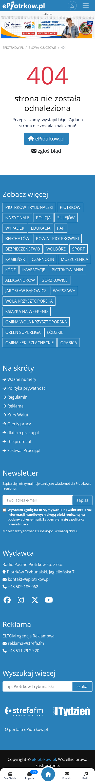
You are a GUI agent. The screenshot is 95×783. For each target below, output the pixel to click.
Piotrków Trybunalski (29, 207)
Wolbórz (56, 249)
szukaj (82, 686)
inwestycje (33, 270)
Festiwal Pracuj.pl (23, 450)
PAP (61, 228)
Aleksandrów (20, 280)
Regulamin (17, 397)
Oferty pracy (19, 424)
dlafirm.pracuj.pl (23, 432)
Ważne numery (21, 379)
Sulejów (66, 218)
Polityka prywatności (27, 388)
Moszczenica (74, 259)
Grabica (68, 343)
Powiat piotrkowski (57, 238)
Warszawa (64, 290)
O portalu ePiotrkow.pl (26, 729)
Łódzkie (55, 332)
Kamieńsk (15, 259)
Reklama (15, 406)
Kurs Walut (17, 415)
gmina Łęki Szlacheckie (29, 343)
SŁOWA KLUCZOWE (42, 47)
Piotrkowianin (67, 270)
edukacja (40, 228)
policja (43, 218)
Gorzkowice (55, 280)
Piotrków (70, 207)
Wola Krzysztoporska (29, 301)
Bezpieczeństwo (22, 249)
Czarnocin (43, 259)
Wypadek (14, 228)
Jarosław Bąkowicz (25, 290)
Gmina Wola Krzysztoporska (36, 322)
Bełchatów (17, 238)
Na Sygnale (17, 218)
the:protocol (19, 441)
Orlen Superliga (23, 332)
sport (78, 249)
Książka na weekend (26, 311)
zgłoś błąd (46, 150)
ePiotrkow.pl (13, 47)
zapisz (82, 500)
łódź (10, 270)
